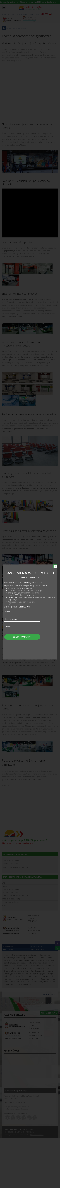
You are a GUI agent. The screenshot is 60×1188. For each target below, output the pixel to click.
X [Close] (55, 566)
